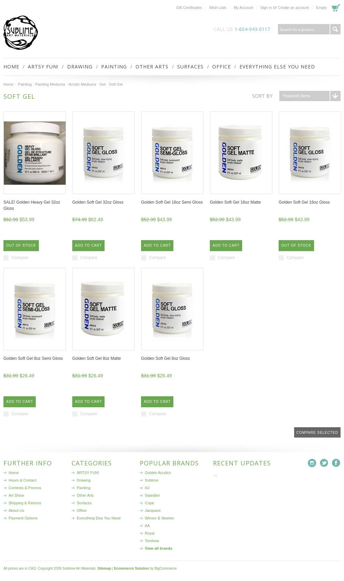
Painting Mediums (50, 84)
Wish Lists (217, 8)
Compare (19, 257)
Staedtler (152, 495)
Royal (149, 533)
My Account (243, 8)
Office (221, 66)
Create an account (293, 8)
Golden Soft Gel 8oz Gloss (165, 358)
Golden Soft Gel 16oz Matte (235, 202)
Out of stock (21, 245)
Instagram (312, 463)
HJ (147, 488)
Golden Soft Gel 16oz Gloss (304, 202)
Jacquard (152, 510)
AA (147, 526)
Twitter (324, 463)
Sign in (266, 8)
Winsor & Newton (159, 518)
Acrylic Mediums (82, 84)
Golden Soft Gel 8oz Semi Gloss (33, 358)
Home (8, 84)
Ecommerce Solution (131, 568)
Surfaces (190, 66)
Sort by (262, 96)
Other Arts (152, 66)
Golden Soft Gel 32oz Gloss (97, 202)
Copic (149, 503)
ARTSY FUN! (43, 66)
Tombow (152, 541)
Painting (114, 66)
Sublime (152, 480)
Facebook (336, 463)
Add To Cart (88, 245)
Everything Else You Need (277, 66)
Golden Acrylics (158, 473)
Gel (103, 84)
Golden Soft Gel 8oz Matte (96, 358)
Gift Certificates (189, 8)
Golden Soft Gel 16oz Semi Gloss (172, 202)
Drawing (80, 66)
